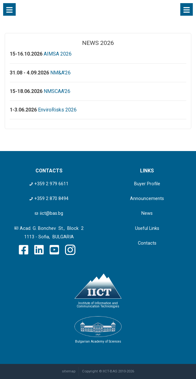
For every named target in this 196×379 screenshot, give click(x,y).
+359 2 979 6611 (49, 184)
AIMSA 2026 (58, 54)
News (147, 213)
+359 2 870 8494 (49, 198)
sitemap (68, 371)
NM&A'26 (60, 73)
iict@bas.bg (49, 213)
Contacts (147, 243)
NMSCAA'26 (57, 91)
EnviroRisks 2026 (57, 110)
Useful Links (147, 228)
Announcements (147, 198)
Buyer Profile (147, 184)
